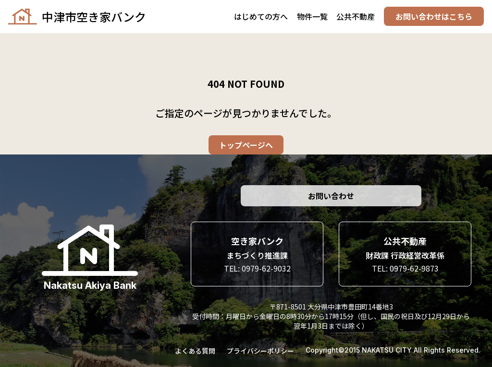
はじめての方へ (261, 17)
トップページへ (246, 145)
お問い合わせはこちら (433, 17)
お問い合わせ (331, 195)
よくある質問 (195, 350)
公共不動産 (355, 17)
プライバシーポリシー (260, 350)
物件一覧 (311, 17)
